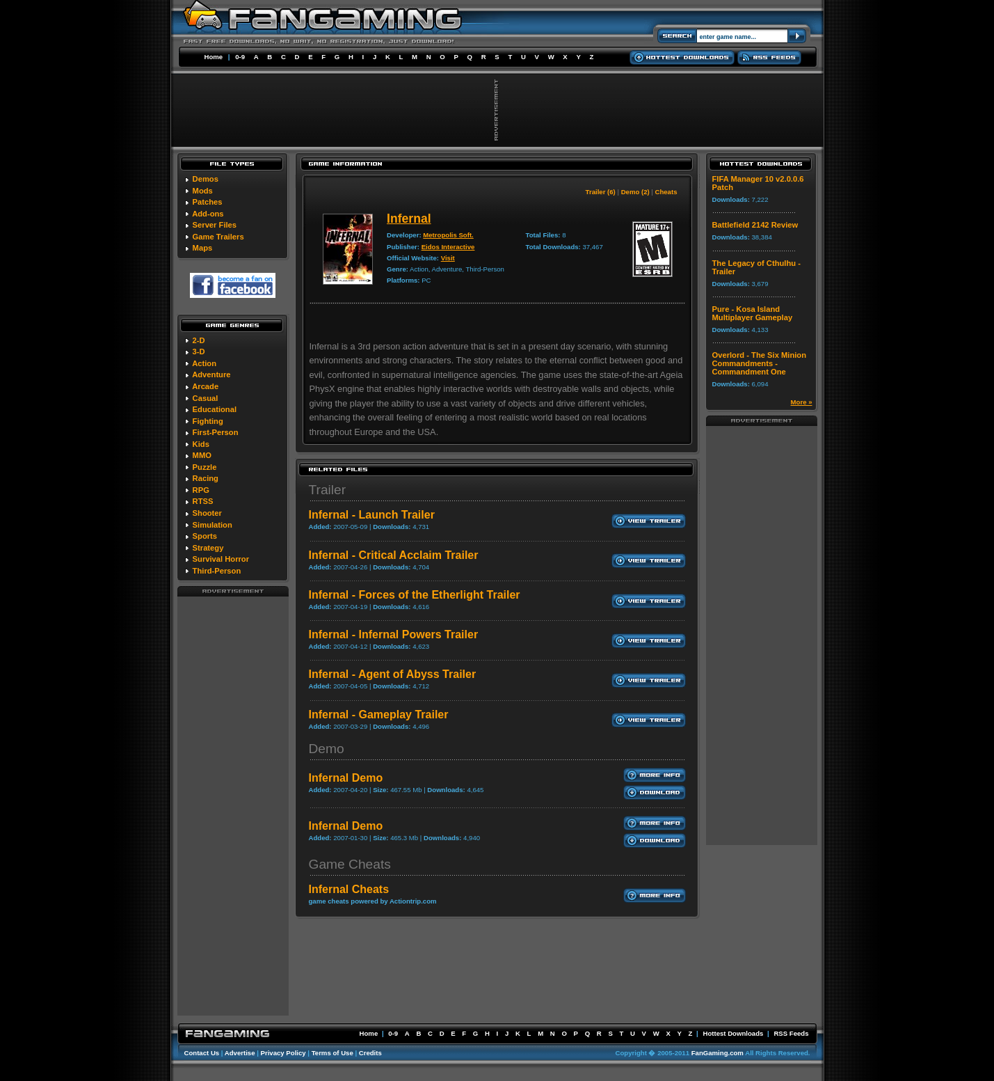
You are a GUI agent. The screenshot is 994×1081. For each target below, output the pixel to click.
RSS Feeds (790, 1033)
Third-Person (217, 571)
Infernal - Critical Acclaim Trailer (394, 555)
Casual (205, 398)
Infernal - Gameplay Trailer (379, 714)
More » (801, 402)
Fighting (208, 421)
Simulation (212, 525)
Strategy (208, 548)
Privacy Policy (283, 1053)
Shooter (207, 513)
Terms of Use (332, 1053)
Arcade (205, 386)
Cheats (666, 192)
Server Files (215, 225)
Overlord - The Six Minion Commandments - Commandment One (759, 363)
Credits (370, 1053)
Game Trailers (218, 236)
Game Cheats (350, 864)
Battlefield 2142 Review (755, 225)
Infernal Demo (346, 778)
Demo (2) (635, 192)
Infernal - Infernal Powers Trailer (394, 634)
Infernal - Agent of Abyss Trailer (392, 674)
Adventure (211, 374)
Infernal (409, 219)
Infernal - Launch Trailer (372, 515)
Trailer (327, 489)
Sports (205, 536)
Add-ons (207, 214)
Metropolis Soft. (448, 235)
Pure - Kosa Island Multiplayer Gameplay (752, 313)
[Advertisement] (233, 805)
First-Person (216, 432)
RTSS (203, 501)
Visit (448, 258)
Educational (215, 409)
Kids (201, 444)
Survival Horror (221, 559)
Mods (203, 191)
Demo (326, 748)
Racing (205, 478)
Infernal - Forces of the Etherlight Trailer (414, 595)
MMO (202, 455)
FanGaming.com (717, 1053)
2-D (199, 340)
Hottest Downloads (733, 1033)
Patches (208, 202)
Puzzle (205, 467)
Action (204, 363)
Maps (203, 248)
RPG (201, 490)
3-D (199, 351)
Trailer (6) (601, 192)
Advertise (240, 1053)
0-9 (240, 57)
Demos (205, 179)
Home (214, 57)
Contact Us (202, 1053)
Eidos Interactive (448, 247)
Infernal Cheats (349, 889)
